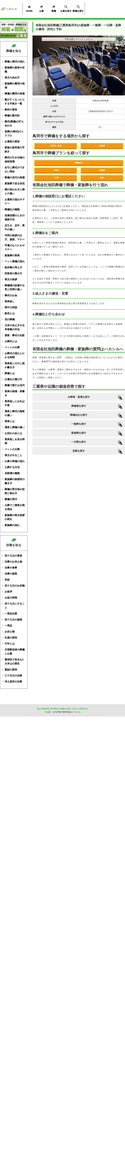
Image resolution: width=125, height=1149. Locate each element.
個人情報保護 (43, 709)
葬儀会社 (78, 163)
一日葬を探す (78, 441)
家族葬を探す (78, 432)
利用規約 (55, 709)
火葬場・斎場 (55, 146)
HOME (29, 8)
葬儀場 (102, 146)
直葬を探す (78, 450)
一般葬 (55, 170)
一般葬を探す (78, 424)
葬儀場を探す (78, 406)
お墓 (41, 8)
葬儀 (54, 8)
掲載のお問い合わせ (69, 709)
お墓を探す (66, 8)
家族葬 (102, 170)
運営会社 (84, 709)
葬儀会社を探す (79, 415)
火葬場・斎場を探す (79, 397)
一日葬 (55, 178)
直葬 (102, 178)
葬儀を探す (78, 8)
